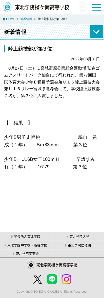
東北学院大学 (79, 236)
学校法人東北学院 (27, 236)
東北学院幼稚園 (79, 245)
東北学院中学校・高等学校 (27, 245)
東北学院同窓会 (27, 253)
